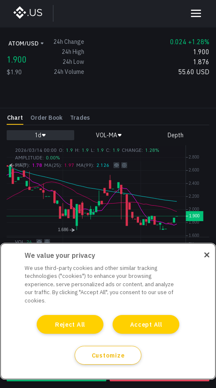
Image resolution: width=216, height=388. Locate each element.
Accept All (146, 324)
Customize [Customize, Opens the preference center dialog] (108, 355)
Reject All (70, 324)
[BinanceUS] (31, 13)
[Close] (207, 255)
